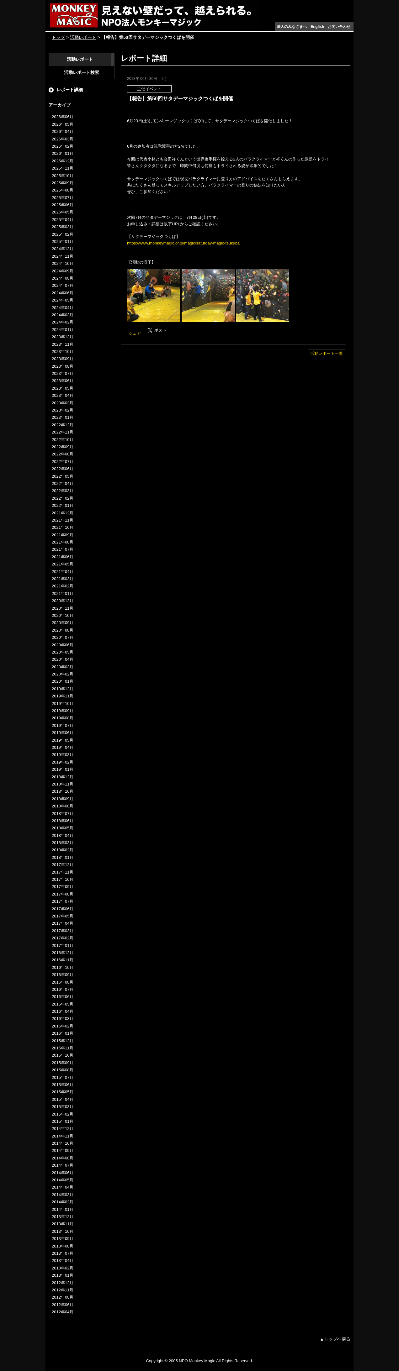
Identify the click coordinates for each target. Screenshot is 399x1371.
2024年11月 (62, 256)
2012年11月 (62, 1290)
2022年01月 (62, 505)
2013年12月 (62, 1216)
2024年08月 (62, 278)
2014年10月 (62, 1143)
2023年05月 (62, 388)
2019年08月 (62, 718)
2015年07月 (62, 1077)
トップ (58, 37)
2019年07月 (62, 725)
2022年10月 (62, 439)
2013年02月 (62, 1268)
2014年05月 (62, 1180)
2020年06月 (62, 645)
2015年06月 (62, 1084)
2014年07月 (62, 1165)
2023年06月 (62, 380)
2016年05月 (62, 1004)
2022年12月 (62, 425)
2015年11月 (62, 1048)
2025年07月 (62, 197)
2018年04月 (62, 835)
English (317, 26)
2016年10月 (62, 967)
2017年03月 (62, 930)
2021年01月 (62, 593)
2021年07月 (62, 549)
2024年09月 (62, 271)
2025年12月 (62, 161)
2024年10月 (62, 263)
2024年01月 (62, 329)
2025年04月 (62, 219)
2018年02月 (62, 850)
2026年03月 (62, 139)
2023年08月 (62, 366)
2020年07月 (62, 637)
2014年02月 (62, 1202)
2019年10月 (62, 703)
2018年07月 (62, 813)
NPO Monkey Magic (197, 1360)
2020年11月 (62, 608)
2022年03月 (62, 490)
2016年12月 (62, 952)
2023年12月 (62, 336)
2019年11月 (62, 696)
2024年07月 (62, 285)
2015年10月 (62, 1055)
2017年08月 (62, 894)
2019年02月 (62, 762)
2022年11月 (62, 432)
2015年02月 (62, 1114)
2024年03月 (62, 315)
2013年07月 (62, 1253)
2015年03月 (62, 1106)
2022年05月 (62, 476)
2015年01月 (62, 1121)
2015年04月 (62, 1099)
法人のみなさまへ (292, 26)
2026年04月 (62, 131)
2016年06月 (62, 996)
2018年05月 (62, 828)
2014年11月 (62, 1136)
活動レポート (83, 37)
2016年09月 (62, 974)
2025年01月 (62, 241)
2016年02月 (62, 1026)
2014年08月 (62, 1158)
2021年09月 (62, 535)
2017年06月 (62, 908)
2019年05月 (62, 740)
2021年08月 (62, 542)
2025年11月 (62, 168)
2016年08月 (62, 982)
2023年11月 (62, 344)
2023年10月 (62, 351)
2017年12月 (62, 864)
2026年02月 (62, 146)
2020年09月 (62, 622)
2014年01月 (62, 1209)
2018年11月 (62, 784)
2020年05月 (62, 652)
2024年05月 (62, 300)
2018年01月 (62, 857)
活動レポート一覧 (326, 353)
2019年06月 (62, 732)
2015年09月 (62, 1062)
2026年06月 (62, 116)
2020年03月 (62, 666)
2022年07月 (62, 461)
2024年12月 (62, 248)
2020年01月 (62, 681)
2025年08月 (62, 190)
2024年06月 (62, 293)
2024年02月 (62, 322)
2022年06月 (62, 468)
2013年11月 (62, 1223)
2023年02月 (62, 410)
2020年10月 (62, 615)
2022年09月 (62, 446)
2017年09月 (62, 886)
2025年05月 (62, 212)
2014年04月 (62, 1187)
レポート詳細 (69, 89)
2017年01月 (62, 945)
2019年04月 (62, 747)
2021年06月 (62, 556)
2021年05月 (62, 564)
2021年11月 (62, 520)
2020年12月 (62, 600)
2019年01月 (62, 769)
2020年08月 (62, 630)
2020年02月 (62, 674)
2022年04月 (62, 483)
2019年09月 (62, 710)
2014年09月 (62, 1150)
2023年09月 (62, 358)
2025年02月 (62, 234)
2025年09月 (62, 183)
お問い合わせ (339, 26)
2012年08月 (62, 1297)
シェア (135, 333)
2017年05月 (62, 916)
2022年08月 (62, 454)
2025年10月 (62, 175)
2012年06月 (62, 1304)
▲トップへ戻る (335, 1339)
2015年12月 (62, 1040)
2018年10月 (62, 791)
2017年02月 (62, 938)
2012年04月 (62, 1312)
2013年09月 (62, 1238)
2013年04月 (62, 1260)
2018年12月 (62, 777)
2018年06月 (62, 820)
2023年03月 (62, 403)
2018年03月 (62, 842)
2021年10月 (62, 527)
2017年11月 (62, 872)
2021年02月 (62, 586)
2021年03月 (62, 578)
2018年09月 (62, 798)
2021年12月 (62, 513)
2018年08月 (62, 806)
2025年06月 (62, 204)
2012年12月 (62, 1282)
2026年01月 (62, 153)
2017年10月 (62, 879)
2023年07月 (62, 373)
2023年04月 (62, 395)
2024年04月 (62, 307)
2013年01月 (62, 1275)
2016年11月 (62, 960)
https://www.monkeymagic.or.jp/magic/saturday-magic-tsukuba (183, 243)
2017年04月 (62, 923)
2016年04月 (62, 1011)
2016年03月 (62, 1018)
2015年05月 (62, 1092)
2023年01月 (62, 417)
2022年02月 (62, 498)
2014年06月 (62, 1172)
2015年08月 (62, 1070)
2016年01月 (62, 1033)
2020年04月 (62, 659)
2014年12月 (62, 1128)
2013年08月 (62, 1246)
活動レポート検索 (81, 72)
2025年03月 (62, 226)
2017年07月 (62, 901)
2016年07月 (62, 989)
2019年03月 (62, 754)
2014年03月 (62, 1194)
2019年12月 (62, 688)
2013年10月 (62, 1231)
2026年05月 (62, 124)
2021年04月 (62, 571)
